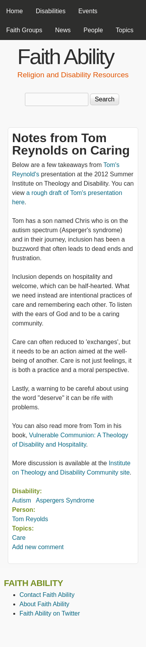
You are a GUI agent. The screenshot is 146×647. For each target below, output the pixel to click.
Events (87, 11)
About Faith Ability (44, 604)
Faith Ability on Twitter (49, 613)
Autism (21, 500)
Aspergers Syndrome (65, 500)
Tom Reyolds (30, 519)
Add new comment (38, 547)
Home (14, 11)
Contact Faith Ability (46, 594)
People (93, 30)
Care (19, 537)
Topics (124, 30)
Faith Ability (66, 56)
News (62, 30)
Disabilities (50, 11)
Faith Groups (24, 30)
